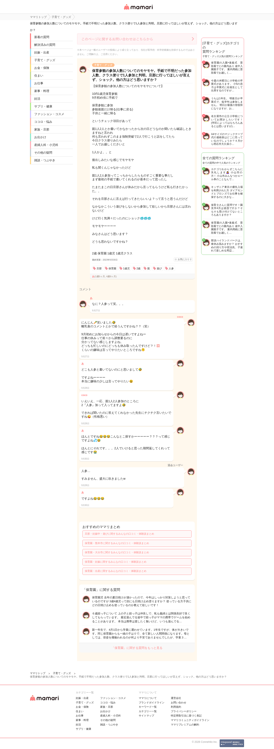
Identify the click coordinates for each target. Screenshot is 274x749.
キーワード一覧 (148, 706)
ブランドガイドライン (151, 702)
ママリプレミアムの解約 (185, 724)
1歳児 (126, 268)
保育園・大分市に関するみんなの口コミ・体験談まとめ (117, 552)
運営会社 (176, 698)
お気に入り (184, 259)
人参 (171, 268)
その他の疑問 (43, 152)
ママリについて (148, 698)
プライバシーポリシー (184, 711)
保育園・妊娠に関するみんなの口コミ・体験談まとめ (115, 561)
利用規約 (176, 706)
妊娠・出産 (41, 52)
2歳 (139, 268)
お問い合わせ (178, 702)
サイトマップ (146, 715)
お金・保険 (41, 68)
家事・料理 (41, 91)
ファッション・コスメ (49, 114)
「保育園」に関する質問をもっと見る (137, 648)
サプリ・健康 (43, 106)
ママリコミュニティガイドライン (190, 720)
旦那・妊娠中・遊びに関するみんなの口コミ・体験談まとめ (119, 533)
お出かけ (40, 137)
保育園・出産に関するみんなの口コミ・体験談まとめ (115, 571)
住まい (38, 75)
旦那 (99, 268)
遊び (159, 268)
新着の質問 (41, 37)
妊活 (37, 98)
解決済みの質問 (44, 44)
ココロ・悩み (43, 121)
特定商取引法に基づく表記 (186, 715)
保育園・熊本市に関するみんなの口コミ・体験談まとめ (117, 543)
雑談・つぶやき (44, 160)
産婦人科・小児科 (46, 145)
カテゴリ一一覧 (148, 711)
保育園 (112, 268)
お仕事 (38, 83)
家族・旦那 (41, 129)
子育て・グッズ (44, 60)
